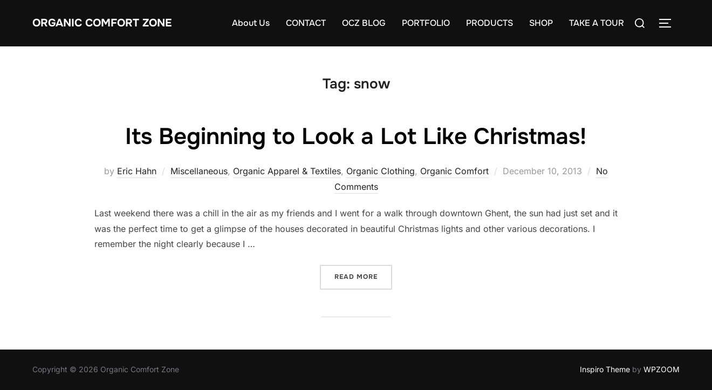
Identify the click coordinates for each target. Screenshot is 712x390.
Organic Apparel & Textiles (287, 171)
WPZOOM (661, 369)
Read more (363, 276)
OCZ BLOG (364, 23)
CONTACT (306, 23)
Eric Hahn (136, 171)
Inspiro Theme (605, 369)
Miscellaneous (199, 171)
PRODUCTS (489, 23)
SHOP (541, 23)
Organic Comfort (454, 171)
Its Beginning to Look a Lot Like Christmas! (355, 136)
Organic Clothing (380, 171)
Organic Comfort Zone (102, 23)
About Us (251, 23)
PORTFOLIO (426, 23)
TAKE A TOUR (596, 23)
